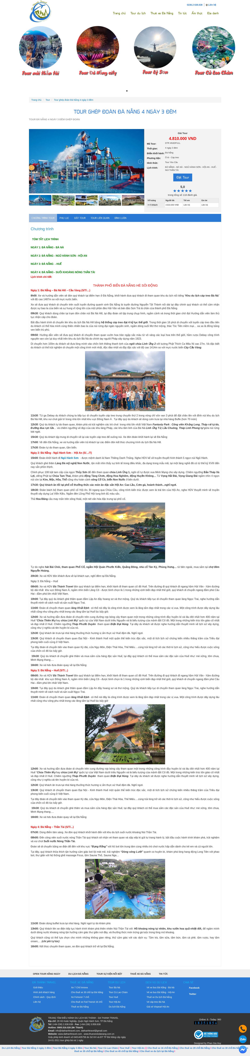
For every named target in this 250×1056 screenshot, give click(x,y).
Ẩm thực (197, 13)
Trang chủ (119, 13)
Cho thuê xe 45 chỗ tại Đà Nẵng (121, 1051)
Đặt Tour (182, 177)
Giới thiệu (38, 987)
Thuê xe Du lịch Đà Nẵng (159, 997)
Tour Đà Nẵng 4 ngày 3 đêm (67, 1048)
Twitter (192, 994)
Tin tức (182, 13)
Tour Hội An (115, 1002)
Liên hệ (212, 5)
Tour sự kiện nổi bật (109, 974)
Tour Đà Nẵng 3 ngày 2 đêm (36, 1048)
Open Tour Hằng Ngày (46, 974)
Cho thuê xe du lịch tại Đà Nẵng (157, 1051)
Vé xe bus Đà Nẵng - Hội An (161, 992)
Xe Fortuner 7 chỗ (80, 997)
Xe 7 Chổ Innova (79, 987)
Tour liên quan (100, 218)
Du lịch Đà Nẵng (117, 1006)
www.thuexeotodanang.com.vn (99, 1034)
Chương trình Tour (43, 218)
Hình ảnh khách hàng (44, 992)
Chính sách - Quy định (44, 997)
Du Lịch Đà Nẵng (78, 974)
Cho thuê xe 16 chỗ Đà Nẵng (163, 1048)
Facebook (194, 988)
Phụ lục (64, 218)
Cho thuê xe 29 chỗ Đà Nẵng (195, 1048)
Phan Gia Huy (214, 1043)
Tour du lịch (138, 13)
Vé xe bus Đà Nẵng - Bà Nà (160, 987)
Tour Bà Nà (114, 987)
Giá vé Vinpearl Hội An (158, 1006)
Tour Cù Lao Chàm (118, 992)
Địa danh (213, 13)
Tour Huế (113, 997)
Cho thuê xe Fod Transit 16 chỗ (86, 1002)
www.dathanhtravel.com (70, 1034)
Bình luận (120, 218)
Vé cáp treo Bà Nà (156, 1002)
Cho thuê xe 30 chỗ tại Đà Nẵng (87, 992)
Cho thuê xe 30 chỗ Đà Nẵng (227, 1048)
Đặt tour (80, 218)
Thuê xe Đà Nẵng (162, 13)
